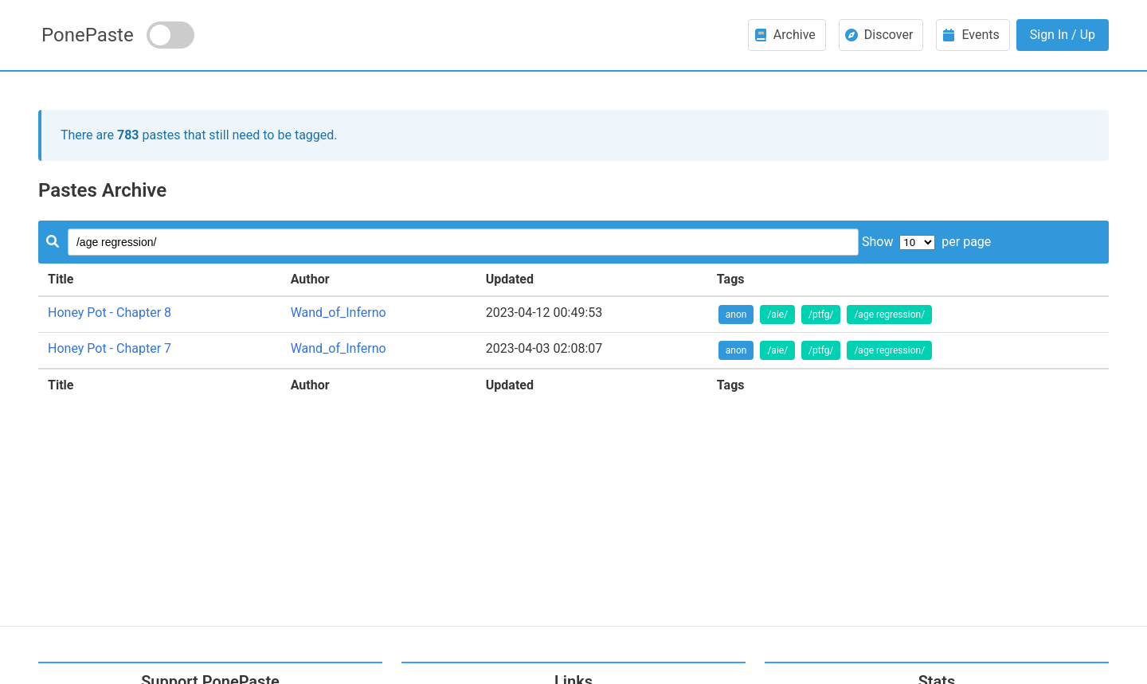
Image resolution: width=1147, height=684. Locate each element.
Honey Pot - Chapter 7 (109, 348)
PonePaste (87, 35)
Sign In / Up (1062, 34)
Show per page (926, 241)
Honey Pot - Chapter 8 (109, 312)
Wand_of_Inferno (338, 312)
